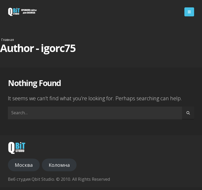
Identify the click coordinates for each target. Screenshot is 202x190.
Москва (24, 165)
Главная (7, 39)
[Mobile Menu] (189, 11)
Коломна (59, 165)
